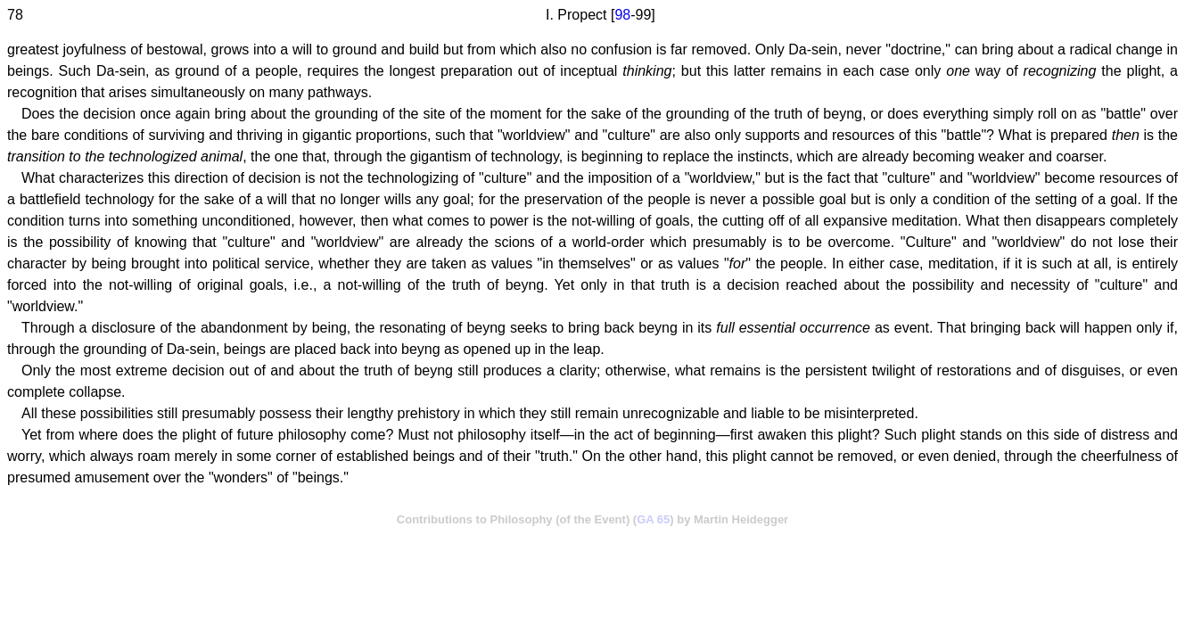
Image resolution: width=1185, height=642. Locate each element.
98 (622, 14)
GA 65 (653, 519)
